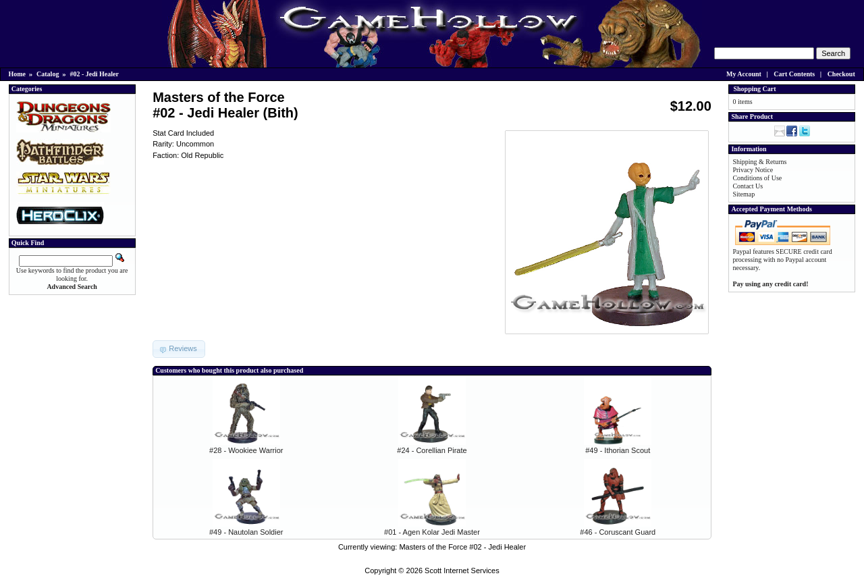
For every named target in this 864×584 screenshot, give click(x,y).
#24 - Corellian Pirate (431, 450)
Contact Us (747, 186)
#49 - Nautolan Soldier (246, 532)
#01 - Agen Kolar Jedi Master (432, 532)
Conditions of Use (757, 178)
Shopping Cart (754, 88)
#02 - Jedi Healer (94, 74)
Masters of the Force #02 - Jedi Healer (462, 547)
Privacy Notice (752, 170)
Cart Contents (794, 74)
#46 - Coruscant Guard (617, 532)
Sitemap (743, 194)
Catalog (47, 74)
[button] (179, 349)
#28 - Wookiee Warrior (246, 450)
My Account (743, 74)
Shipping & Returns (759, 161)
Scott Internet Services (462, 570)
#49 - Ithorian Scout (617, 450)
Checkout (841, 74)
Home (17, 74)
